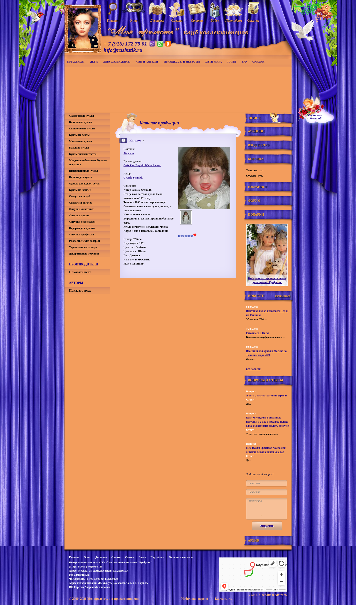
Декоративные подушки (84, 253)
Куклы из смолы (79, 134)
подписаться (282, 295)
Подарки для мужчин (82, 228)
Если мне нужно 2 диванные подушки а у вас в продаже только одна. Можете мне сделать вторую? (267, 421)
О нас (87, 557)
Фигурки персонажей (82, 221)
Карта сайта (223, 598)
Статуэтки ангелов (80, 202)
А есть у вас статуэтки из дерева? (266, 395)
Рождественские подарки (84, 240)
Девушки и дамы (116, 61)
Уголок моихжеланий (315, 117)
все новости (253, 369)
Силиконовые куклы (82, 128)
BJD (244, 61)
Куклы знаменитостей (82, 154)
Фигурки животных (81, 209)
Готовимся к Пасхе (257, 333)
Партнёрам (157, 557)
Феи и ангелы (147, 61)
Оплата (116, 557)
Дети (94, 61)
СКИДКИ (258, 61)
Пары (231, 61)
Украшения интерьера (83, 247)
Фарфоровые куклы (81, 115)
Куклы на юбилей (80, 190)
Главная (74, 557)
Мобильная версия (194, 598)
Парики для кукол (80, 177)
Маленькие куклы (80, 141)
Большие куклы (79, 147)
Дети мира (213, 61)
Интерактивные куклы (83, 170)
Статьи (129, 557)
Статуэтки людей (79, 196)
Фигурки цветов (79, 215)
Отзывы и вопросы (181, 557)
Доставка (101, 557)
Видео (142, 557)
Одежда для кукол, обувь (84, 183)
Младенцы (75, 61)
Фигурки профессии (81, 234)
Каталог (135, 140)
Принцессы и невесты (182, 61)
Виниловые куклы (80, 122)
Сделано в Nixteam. (273, 595)
